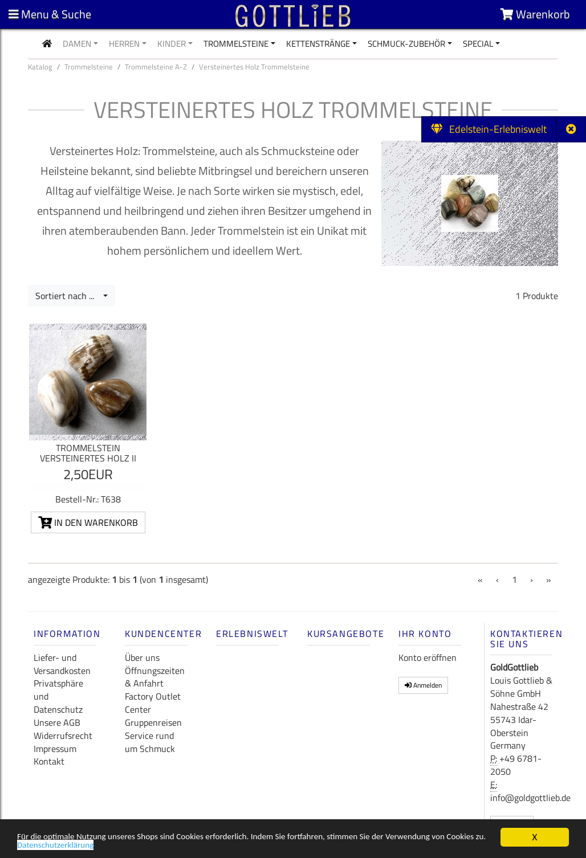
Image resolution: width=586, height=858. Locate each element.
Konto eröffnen (427, 657)
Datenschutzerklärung (123, 847)
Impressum (55, 748)
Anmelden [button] (423, 685)
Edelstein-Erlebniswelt (489, 129)
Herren (124, 43)
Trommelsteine (236, 43)
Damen (77, 43)
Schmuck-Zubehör (406, 43)
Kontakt (49, 761)
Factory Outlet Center (153, 702)
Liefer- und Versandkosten (62, 664)
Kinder (171, 43)
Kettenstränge (318, 43)
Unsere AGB (57, 722)
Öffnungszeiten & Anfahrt (155, 677)
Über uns (142, 657)
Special (478, 43)
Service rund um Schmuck (150, 742)
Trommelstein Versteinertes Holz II (88, 453)
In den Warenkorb (88, 522)
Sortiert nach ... (68, 296)
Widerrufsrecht (63, 735)
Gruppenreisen (153, 722)
